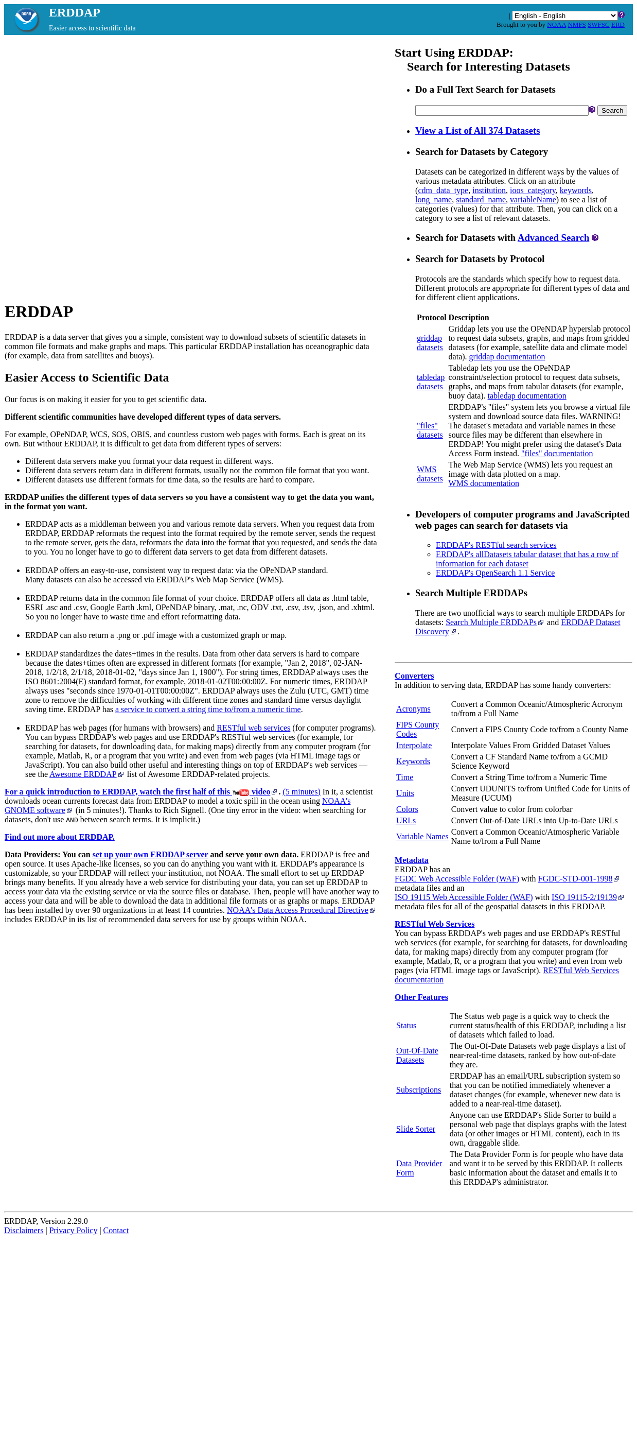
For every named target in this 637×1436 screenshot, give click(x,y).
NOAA (556, 24)
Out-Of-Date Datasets (417, 1055)
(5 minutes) (301, 791)
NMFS (577, 24)
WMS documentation (484, 483)
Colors (407, 809)
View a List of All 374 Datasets (477, 130)
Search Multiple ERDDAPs (495, 622)
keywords (576, 190)
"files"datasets (430, 430)
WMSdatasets (430, 474)
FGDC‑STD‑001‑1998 (579, 878)
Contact (116, 1230)
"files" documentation (557, 453)
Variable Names (422, 836)
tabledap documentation (527, 395)
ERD (618, 24)
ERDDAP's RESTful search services (496, 545)
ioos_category (533, 190)
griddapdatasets (430, 343)
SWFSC (599, 24)
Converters (414, 675)
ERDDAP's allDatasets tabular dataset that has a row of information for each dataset (527, 559)
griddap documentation (507, 356)
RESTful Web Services (434, 924)
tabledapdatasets (431, 382)
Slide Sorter (415, 1128)
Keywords (413, 761)
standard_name (481, 199)
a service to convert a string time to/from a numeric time (208, 709)
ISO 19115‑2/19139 (588, 897)
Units (405, 793)
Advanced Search (553, 237)
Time (404, 777)
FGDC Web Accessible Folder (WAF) (457, 878)
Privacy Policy (73, 1230)
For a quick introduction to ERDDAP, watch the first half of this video (141, 791)
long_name (433, 199)
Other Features (421, 997)
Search (612, 110)
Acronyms (413, 708)
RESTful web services (253, 727)
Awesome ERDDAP (87, 774)
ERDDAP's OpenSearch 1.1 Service (495, 572)
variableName (533, 199)
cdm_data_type (443, 190)
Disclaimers (23, 1230)
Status (406, 1025)
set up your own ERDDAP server (150, 854)
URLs (406, 820)
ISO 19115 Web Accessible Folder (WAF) (464, 897)
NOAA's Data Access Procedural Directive (302, 910)
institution (489, 190)
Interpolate (414, 745)
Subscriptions (418, 1089)
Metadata (412, 860)
